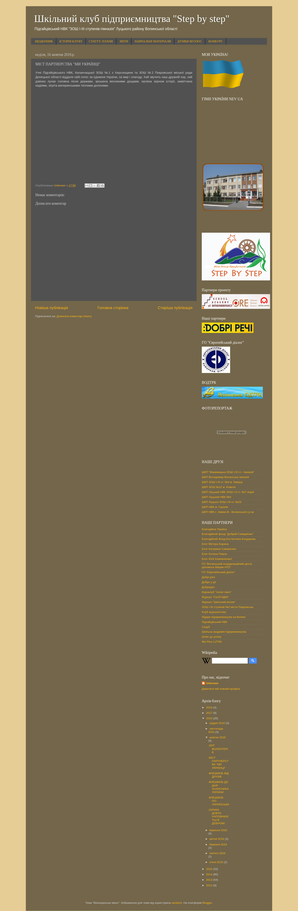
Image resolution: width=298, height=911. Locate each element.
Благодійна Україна (214, 529)
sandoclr (177, 902)
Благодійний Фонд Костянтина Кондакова (228, 538)
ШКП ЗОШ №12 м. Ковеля (219, 487)
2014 (209, 874)
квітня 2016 (217, 838)
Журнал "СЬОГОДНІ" (215, 597)
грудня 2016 (217, 723)
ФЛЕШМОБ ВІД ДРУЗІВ (219, 775)
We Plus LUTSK (212, 641)
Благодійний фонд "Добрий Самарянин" (228, 534)
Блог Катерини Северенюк (219, 548)
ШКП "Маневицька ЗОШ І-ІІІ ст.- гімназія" (228, 472)
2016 (209, 718)
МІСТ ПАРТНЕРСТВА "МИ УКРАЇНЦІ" (219, 762)
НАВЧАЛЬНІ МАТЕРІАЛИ (153, 41)
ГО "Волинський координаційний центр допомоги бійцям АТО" (227, 565)
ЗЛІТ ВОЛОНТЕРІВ (218, 749)
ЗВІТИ (123, 41)
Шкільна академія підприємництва (224, 631)
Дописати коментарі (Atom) (73, 316)
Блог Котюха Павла (214, 553)
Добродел (208, 587)
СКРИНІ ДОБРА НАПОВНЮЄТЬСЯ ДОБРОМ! (219, 816)
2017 (209, 712)
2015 (209, 869)
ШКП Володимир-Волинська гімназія (225, 477)
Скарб (206, 627)
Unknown (212, 683)
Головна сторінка (113, 308)
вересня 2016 (218, 830)
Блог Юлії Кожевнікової (217, 558)
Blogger (207, 902)
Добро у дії (209, 582)
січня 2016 (216, 862)
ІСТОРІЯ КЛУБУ (70, 41)
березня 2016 (218, 844)
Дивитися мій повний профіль (221, 688)
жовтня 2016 (217, 737)
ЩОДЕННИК (44, 41)
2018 (209, 707)
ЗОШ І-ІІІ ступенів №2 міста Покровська (227, 607)
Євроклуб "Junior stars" (217, 592)
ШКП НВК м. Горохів (215, 507)
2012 (209, 885)
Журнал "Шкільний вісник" (219, 602)
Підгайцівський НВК (214, 622)
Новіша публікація (51, 308)
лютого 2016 (217, 853)
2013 (209, 879)
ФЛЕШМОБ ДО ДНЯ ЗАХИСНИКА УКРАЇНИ (219, 787)
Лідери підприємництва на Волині (223, 617)
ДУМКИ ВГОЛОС (189, 41)
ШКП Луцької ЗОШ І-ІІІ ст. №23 (222, 502)
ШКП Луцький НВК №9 (216, 497)
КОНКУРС (215, 41)
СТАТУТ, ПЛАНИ (101, 41)
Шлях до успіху (211, 636)
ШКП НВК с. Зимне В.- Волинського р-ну (228, 512)
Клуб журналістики (214, 612)
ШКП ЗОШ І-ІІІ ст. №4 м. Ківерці (222, 482)
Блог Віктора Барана (215, 543)
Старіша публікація (175, 308)
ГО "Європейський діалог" (218, 572)
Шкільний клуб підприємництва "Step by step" (132, 18)
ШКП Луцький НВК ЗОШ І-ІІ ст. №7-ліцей (228, 492)
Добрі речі (208, 577)
